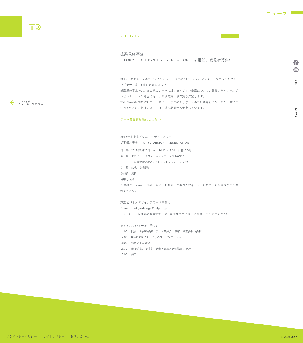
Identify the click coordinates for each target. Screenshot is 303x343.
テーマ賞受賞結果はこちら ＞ (141, 119)
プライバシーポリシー (21, 336)
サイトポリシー (54, 336)
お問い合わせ (80, 336)
